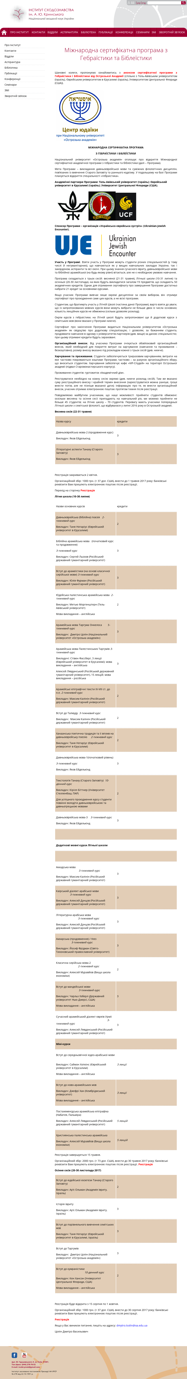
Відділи (52, 32)
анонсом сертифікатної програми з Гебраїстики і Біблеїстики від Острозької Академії (116, 74)
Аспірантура (69, 32)
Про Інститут (19, 32)
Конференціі (124, 32)
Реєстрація (88, 490)
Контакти (38, 32)
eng (144, 2)
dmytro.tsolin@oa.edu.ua (132, 1325)
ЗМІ (154, 32)
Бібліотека (88, 32)
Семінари (143, 32)
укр (138, 2)
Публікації (106, 32)
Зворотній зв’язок (172, 32)
